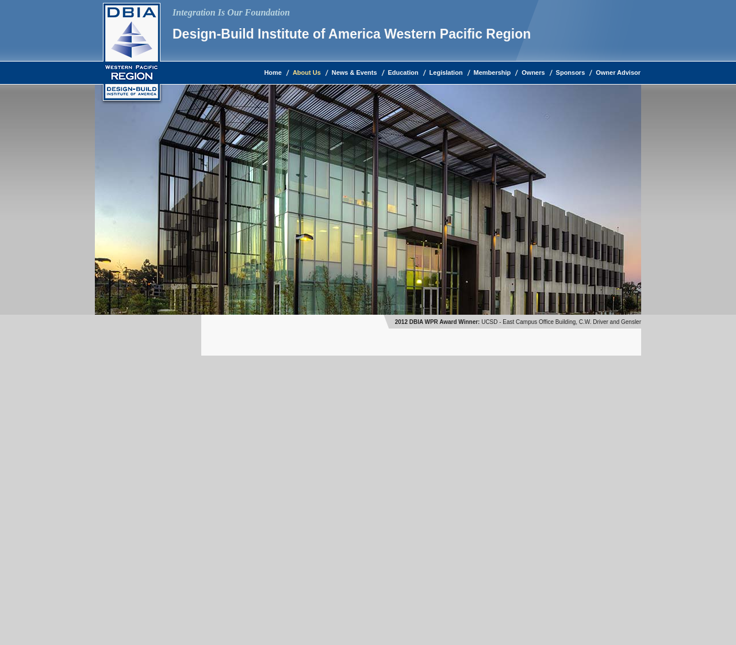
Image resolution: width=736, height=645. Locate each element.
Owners (533, 72)
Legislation (446, 72)
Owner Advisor (618, 72)
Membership (492, 72)
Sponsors (570, 72)
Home (273, 72)
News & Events (354, 72)
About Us (307, 72)
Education (403, 72)
